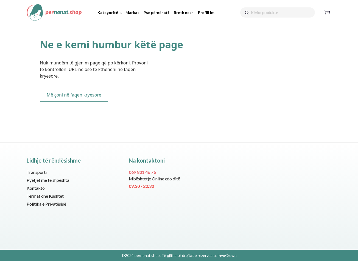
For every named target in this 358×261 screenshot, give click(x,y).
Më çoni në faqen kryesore (74, 95)
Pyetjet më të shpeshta (48, 180)
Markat (132, 12)
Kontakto (36, 188)
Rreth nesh (184, 12)
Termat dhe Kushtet (45, 195)
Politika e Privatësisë (46, 203)
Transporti (37, 172)
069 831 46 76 (142, 172)
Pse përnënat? (156, 12)
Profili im (206, 12)
